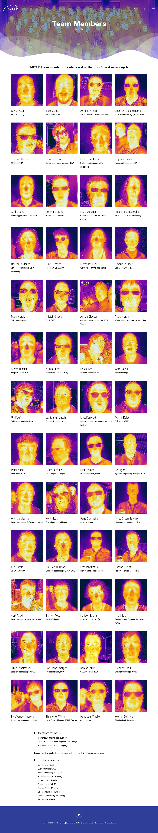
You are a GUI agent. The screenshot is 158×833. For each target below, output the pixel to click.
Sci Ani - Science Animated (84, 823)
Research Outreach (111, 823)
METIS (51, 823)
